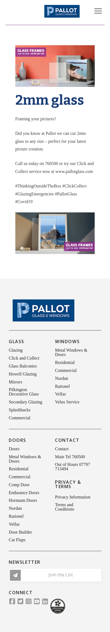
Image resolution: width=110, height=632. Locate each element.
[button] (98, 11)
